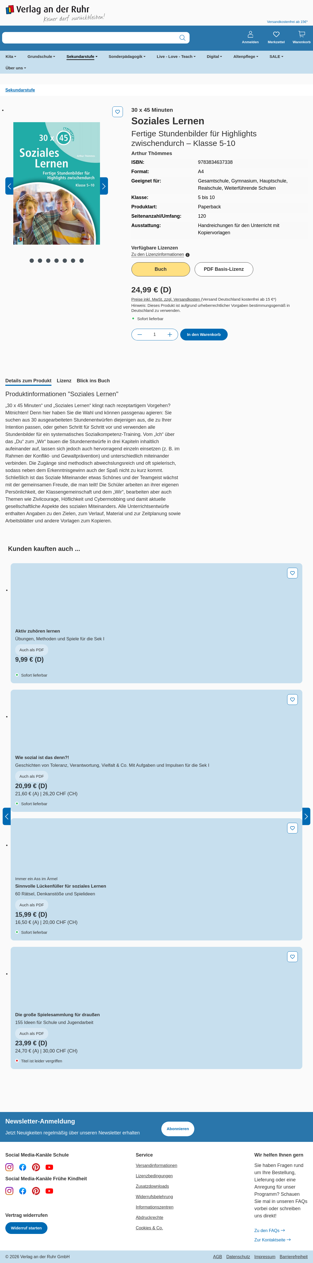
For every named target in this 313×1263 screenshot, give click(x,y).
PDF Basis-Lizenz (224, 269)
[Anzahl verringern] (139, 334)
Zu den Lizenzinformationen (160, 254)
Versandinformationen (156, 1165)
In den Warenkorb (203, 334)
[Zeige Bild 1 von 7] (32, 261)
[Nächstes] (104, 186)
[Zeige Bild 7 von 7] (81, 261)
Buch (161, 269)
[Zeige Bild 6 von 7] (73, 261)
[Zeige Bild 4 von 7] (56, 261)
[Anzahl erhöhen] (170, 334)
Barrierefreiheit (294, 1257)
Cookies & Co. (149, 1228)
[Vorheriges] (9, 186)
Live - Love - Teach (174, 56)
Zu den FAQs (269, 1230)
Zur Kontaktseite (272, 1240)
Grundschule (39, 56)
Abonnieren (178, 1128)
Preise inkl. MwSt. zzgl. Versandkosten (166, 299)
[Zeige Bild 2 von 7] (40, 261)
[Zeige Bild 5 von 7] (65, 261)
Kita (9, 56)
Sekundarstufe (80, 56)
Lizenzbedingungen (154, 1176)
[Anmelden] (250, 38)
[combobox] (89, 37)
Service (144, 1155)
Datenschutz (238, 1257)
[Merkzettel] (276, 38)
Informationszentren (154, 1207)
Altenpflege (244, 56)
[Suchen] (182, 37)
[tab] (28, 381)
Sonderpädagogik (126, 56)
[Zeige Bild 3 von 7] (48, 261)
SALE (275, 56)
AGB (217, 1257)
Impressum (264, 1257)
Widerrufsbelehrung (154, 1196)
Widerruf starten (26, 1228)
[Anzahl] (154, 334)
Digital (213, 56)
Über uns (14, 68)
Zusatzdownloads (152, 1186)
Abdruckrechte (149, 1217)
